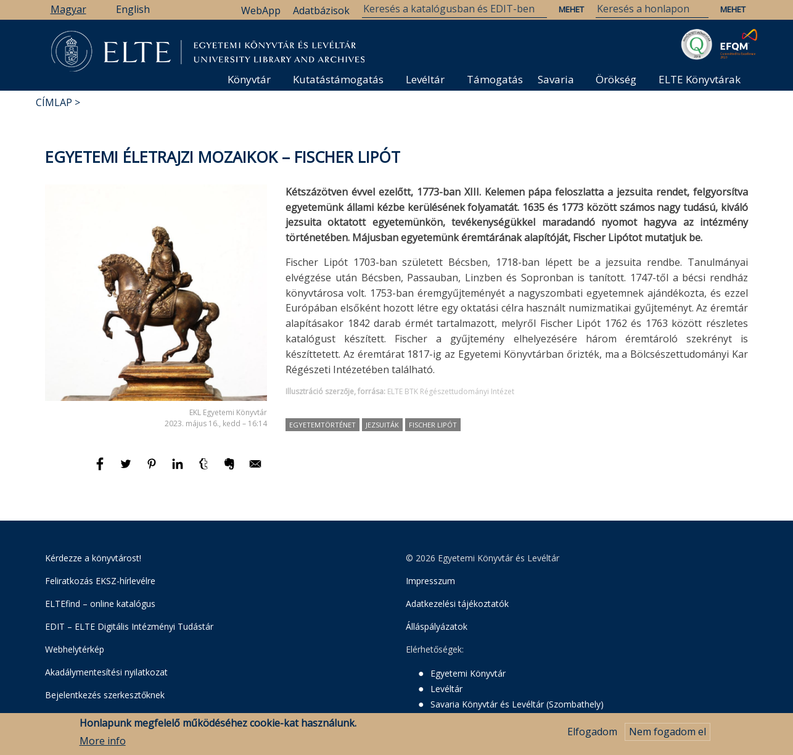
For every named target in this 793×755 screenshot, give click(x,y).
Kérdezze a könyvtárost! (93, 558)
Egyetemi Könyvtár (468, 673)
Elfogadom (592, 732)
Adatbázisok (321, 10)
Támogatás (495, 79)
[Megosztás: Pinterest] (152, 469)
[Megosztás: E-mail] (255, 469)
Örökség (616, 79)
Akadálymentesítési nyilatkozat (106, 672)
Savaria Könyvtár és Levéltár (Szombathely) (517, 704)
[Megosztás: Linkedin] (178, 469)
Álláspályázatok (436, 626)
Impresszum (430, 581)
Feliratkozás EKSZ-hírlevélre (100, 581)
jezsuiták (382, 424)
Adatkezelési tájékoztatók (457, 603)
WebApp (261, 10)
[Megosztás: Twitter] (127, 469)
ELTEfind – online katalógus (100, 603)
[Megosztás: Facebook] (101, 469)
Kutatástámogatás (338, 79)
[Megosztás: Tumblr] (204, 469)
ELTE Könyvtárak (700, 79)
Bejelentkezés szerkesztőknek (105, 695)
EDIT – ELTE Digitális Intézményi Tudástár (129, 626)
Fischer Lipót (433, 424)
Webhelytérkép (74, 649)
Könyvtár (249, 79)
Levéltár (425, 79)
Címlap (54, 102)
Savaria (556, 79)
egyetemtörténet (322, 424)
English (133, 9)
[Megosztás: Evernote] (230, 469)
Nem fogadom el (667, 732)
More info (103, 741)
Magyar (68, 9)
